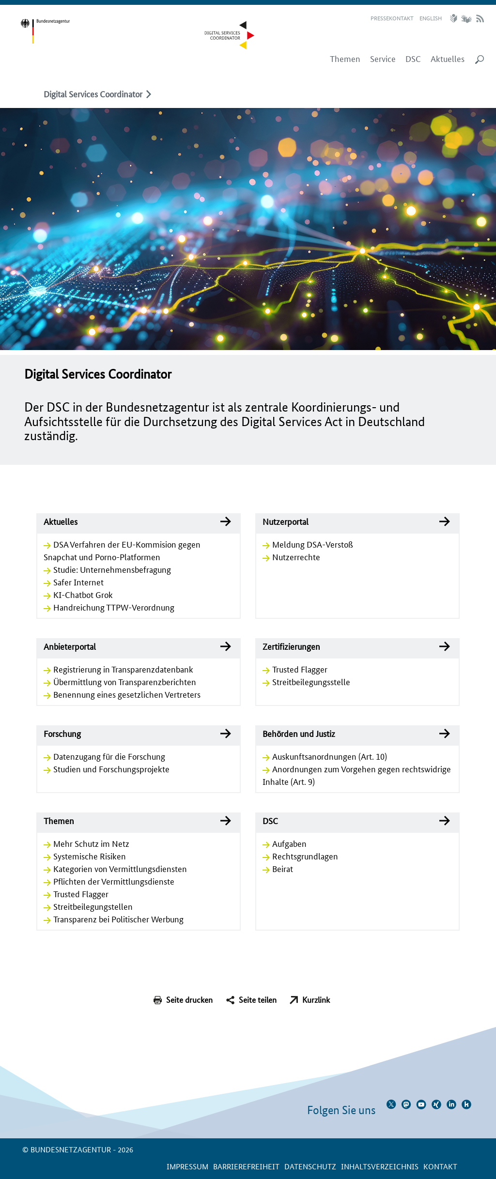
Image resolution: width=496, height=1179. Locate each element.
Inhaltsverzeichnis (379, 1166)
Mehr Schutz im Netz (91, 843)
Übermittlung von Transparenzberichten (124, 681)
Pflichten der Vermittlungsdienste (113, 881)
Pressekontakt (392, 17)
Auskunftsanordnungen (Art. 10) (329, 756)
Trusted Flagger (299, 668)
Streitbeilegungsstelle (311, 681)
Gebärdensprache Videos (466, 18)
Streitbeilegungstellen (93, 906)
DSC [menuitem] (413, 58)
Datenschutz (310, 1166)
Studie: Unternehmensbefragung (112, 569)
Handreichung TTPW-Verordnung (113, 606)
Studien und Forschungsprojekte (111, 768)
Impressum (187, 1166)
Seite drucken (189, 999)
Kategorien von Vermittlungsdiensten (120, 868)
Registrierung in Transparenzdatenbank (123, 668)
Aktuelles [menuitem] (448, 58)
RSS (480, 18)
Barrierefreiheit (246, 1166)
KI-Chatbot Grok (83, 594)
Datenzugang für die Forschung (109, 756)
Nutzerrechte (296, 556)
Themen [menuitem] (345, 58)
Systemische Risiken (89, 855)
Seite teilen (258, 999)
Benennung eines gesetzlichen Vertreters (127, 694)
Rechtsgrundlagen (305, 855)
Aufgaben (289, 843)
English (430, 17)
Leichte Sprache (455, 18)
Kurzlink (316, 999)
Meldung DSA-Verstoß (312, 544)
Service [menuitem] (383, 58)
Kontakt (440, 1166)
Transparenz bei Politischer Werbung (118, 918)
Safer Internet (78, 581)
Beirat (282, 868)
